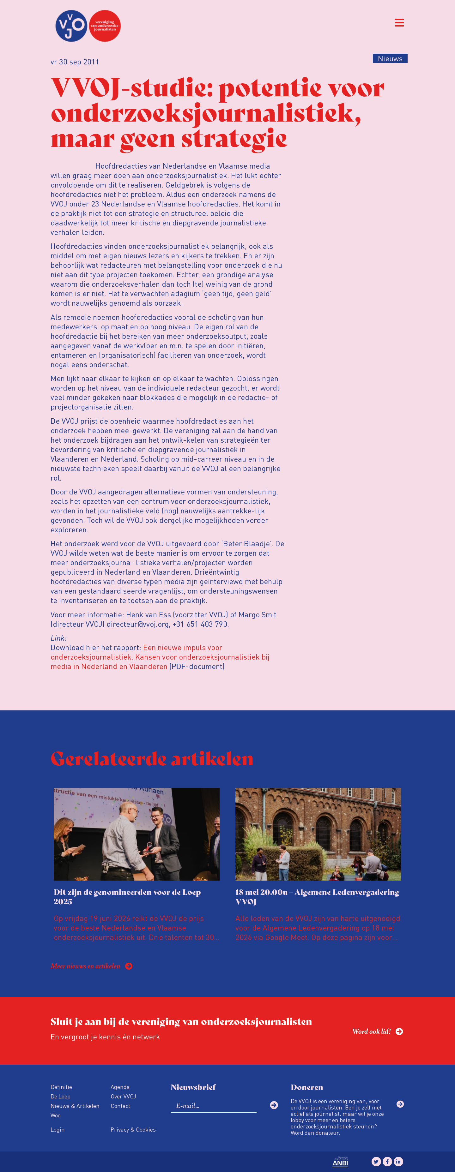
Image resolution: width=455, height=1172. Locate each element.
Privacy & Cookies (133, 1129)
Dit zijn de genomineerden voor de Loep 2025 (127, 896)
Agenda (120, 1086)
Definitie (61, 1086)
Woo (56, 1115)
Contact (120, 1105)
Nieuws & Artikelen (75, 1105)
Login (58, 1129)
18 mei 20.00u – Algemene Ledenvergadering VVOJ (317, 896)
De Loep (60, 1096)
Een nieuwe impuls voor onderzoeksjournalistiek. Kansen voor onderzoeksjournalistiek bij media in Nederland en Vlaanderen (160, 656)
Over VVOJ (123, 1096)
